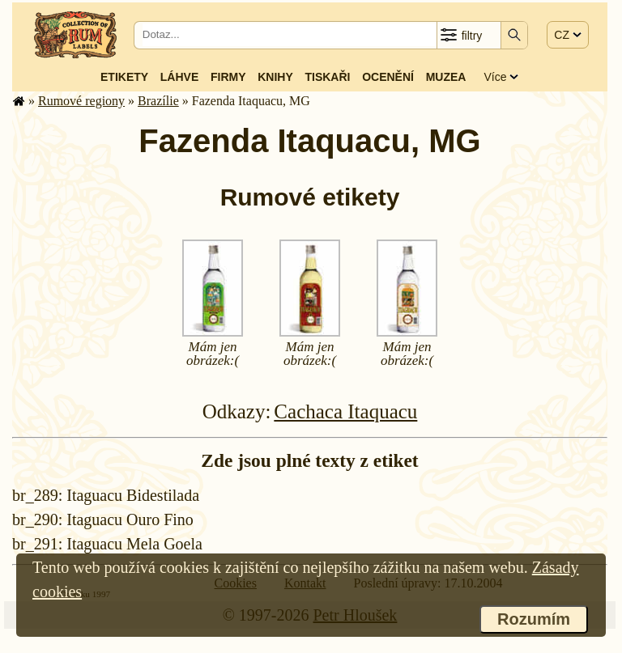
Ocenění (388, 76)
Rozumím (533, 619)
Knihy (275, 76)
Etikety (124, 76)
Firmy (228, 76)
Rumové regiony (81, 101)
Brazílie (158, 101)
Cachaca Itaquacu (345, 411)
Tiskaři (327, 76)
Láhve (179, 76)
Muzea (446, 76)
